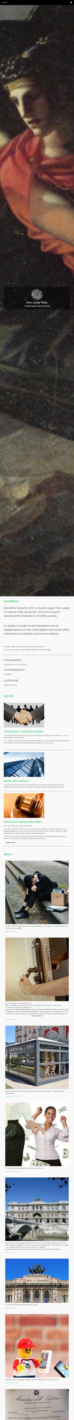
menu (4, 2)
